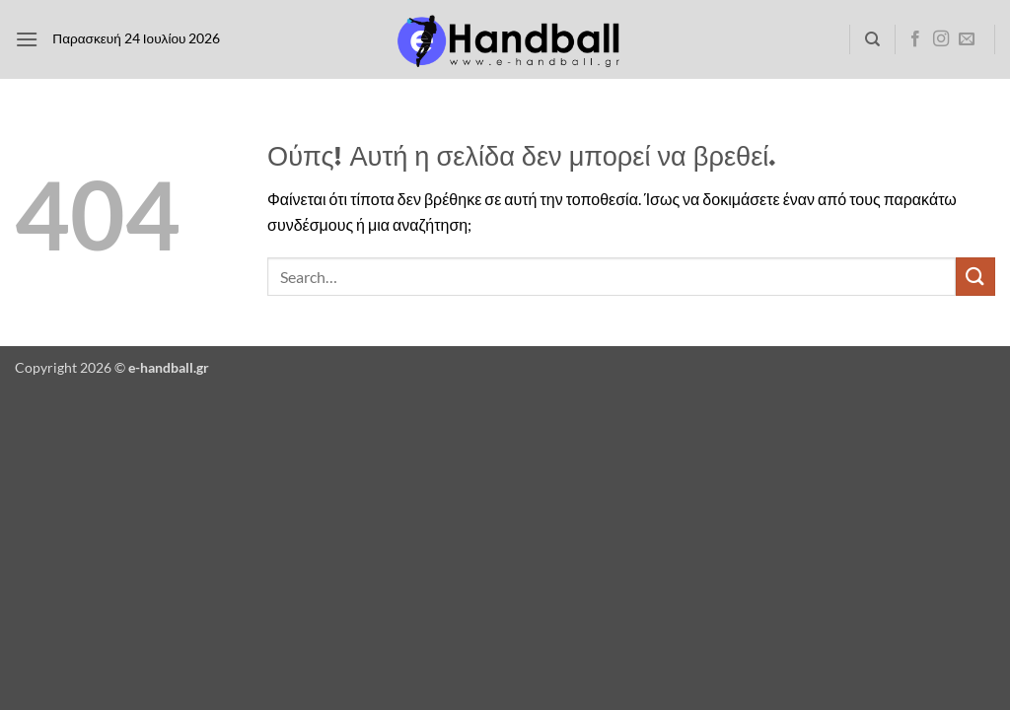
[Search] (872, 39)
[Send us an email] (966, 39)
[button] (26, 39)
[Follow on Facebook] (915, 39)
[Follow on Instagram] (941, 39)
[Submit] (975, 276)
